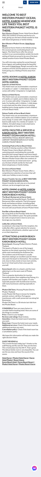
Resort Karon (19, 360)
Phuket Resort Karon (27, 364)
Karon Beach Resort (26, 362)
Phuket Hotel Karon (20, 358)
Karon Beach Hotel (9, 362)
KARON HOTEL (9, 132)
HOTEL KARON (11, 21)
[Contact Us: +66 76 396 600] (25, 2)
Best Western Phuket (10, 33)
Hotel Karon (15, 66)
